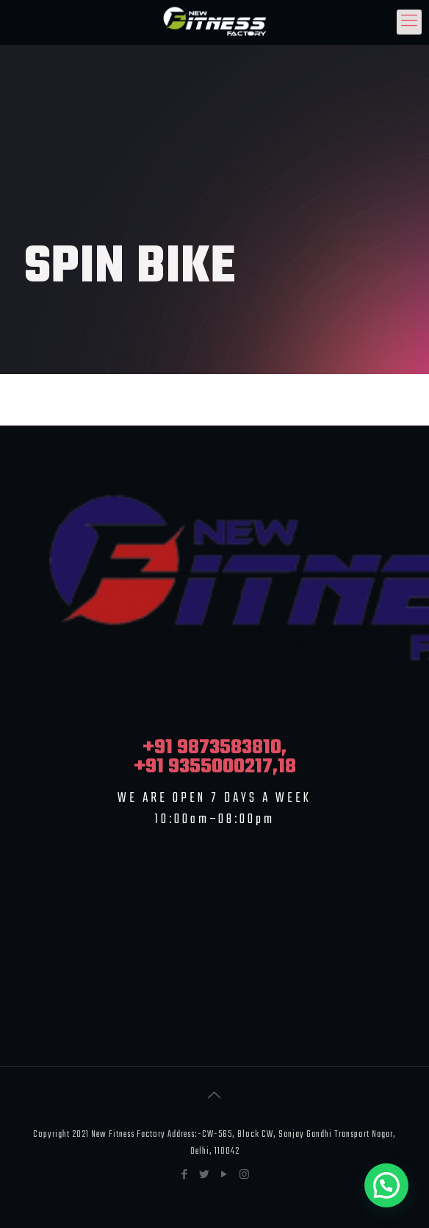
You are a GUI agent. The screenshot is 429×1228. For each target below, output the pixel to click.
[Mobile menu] (409, 22)
